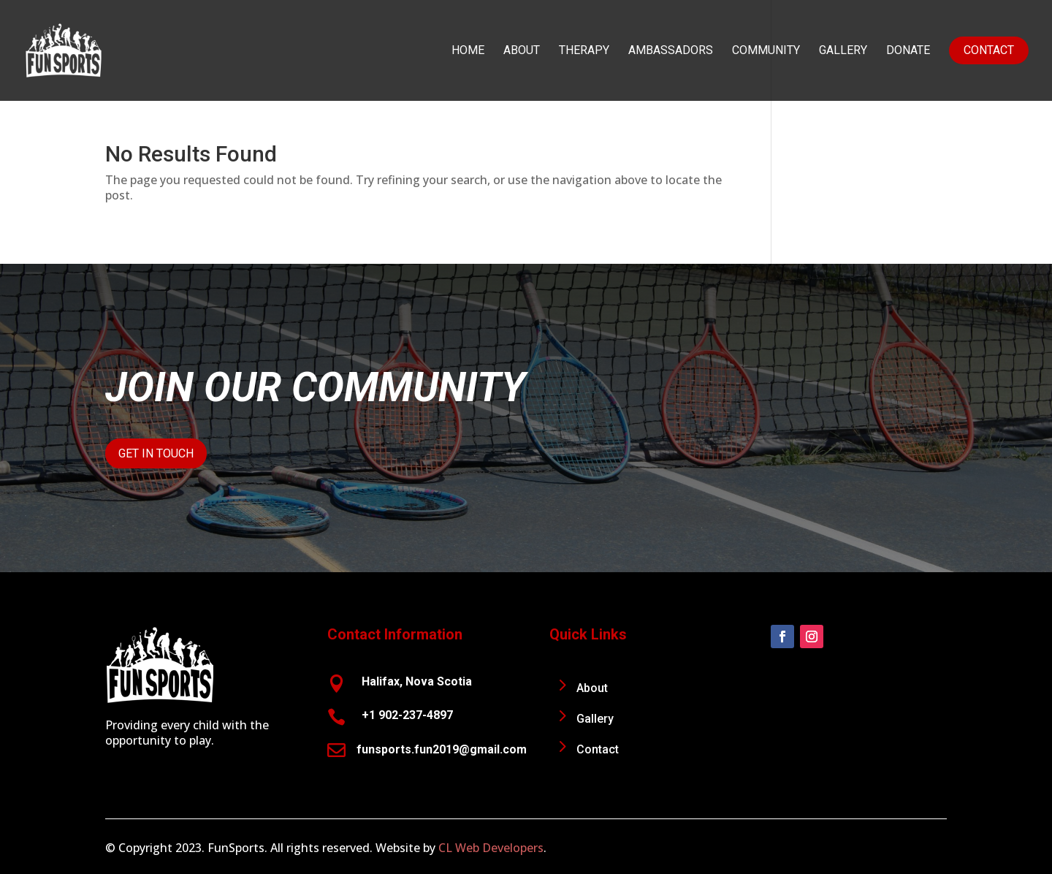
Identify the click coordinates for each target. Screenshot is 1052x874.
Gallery (843, 51)
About (521, 51)
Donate (908, 51)
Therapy (584, 51)
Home (467, 51)
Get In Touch (156, 453)
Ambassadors (670, 51)
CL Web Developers (491, 848)
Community (766, 51)
